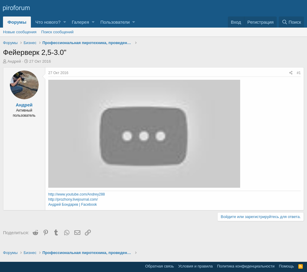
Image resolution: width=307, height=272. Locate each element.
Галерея (80, 22)
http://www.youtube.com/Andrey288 (76, 194)
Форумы (16, 22)
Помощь (286, 266)
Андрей (14, 61)
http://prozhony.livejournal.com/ (73, 199)
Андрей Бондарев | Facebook (72, 204)
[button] (64, 22)
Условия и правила (195, 266)
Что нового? (48, 22)
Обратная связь (159, 266)
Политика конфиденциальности (246, 266)
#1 (299, 73)
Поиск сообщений (57, 32)
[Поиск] (291, 22)
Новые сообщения (20, 32)
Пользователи (115, 22)
